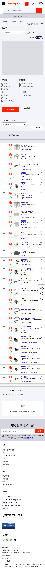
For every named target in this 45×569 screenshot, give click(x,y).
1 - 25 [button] (8, 120)
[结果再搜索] (11, 32)
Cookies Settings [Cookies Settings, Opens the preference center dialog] (22, 565)
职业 (3, 458)
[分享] (41, 24)
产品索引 (5, 21)
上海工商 (5, 508)
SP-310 (24, 145)
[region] (22, 555)
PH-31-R (24, 163)
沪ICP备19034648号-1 (9, 503)
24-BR (23, 155)
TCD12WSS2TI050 (28, 309)
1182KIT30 (25, 347)
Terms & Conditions (15, 560)
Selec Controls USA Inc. (28, 217)
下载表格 (37, 128)
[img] (14, 4)
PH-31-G (24, 279)
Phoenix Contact (26, 264)
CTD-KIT (24, 289)
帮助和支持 (6, 476)
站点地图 (5, 461)
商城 (3, 453)
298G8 (23, 221)
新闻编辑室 (6, 464)
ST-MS (23, 173)
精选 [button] (7, 124)
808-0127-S (25, 242)
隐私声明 (29, 438)
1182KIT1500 (26, 337)
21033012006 (26, 327)
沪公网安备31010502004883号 (12, 506)
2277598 (24, 260)
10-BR (23, 193)
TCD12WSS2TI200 (28, 318)
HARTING (24, 275)
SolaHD (23, 189)
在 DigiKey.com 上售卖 (9, 455)
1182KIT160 (25, 366)
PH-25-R (24, 377)
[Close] (42, 545)
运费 (3, 482)
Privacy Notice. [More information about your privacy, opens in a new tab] (30, 560)
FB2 (22, 299)
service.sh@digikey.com (11, 500)
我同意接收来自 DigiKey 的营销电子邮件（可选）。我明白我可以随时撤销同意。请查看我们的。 (24, 437)
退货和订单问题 (7, 484)
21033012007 (26, 269)
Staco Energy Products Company (31, 247)
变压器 (13, 21)
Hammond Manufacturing (29, 227)
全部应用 (10, 109)
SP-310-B (24, 202)
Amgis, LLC (24, 255)
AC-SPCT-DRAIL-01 (28, 211)
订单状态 (5, 479)
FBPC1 (23, 183)
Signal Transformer (27, 159)
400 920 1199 (8, 497)
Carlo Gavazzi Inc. (26, 295)
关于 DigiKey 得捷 (8, 450)
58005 (23, 251)
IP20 (22, 232)
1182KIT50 (25, 357)
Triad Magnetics (26, 149)
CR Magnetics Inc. (26, 169)
